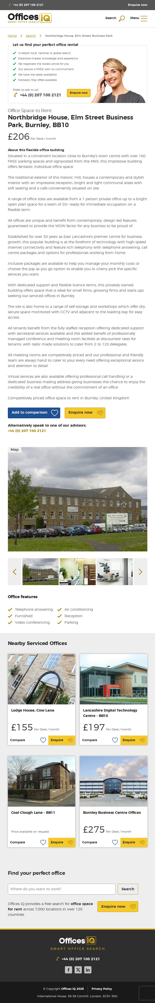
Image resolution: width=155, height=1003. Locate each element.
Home (12, 36)
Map (15, 450)
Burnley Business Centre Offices (112, 812)
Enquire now (118, 906)
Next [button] (140, 571)
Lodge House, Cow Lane (32, 710)
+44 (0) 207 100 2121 (27, 431)
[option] (77, 499)
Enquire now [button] (79, 92)
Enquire (62, 740)
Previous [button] (14, 571)
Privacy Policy (102, 989)
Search (31, 36)
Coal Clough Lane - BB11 (33, 812)
